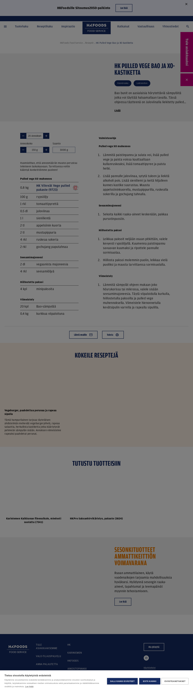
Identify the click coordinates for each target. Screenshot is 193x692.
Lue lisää (29, 686)
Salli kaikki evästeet (122, 681)
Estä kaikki (149, 681)
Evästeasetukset (175, 681)
